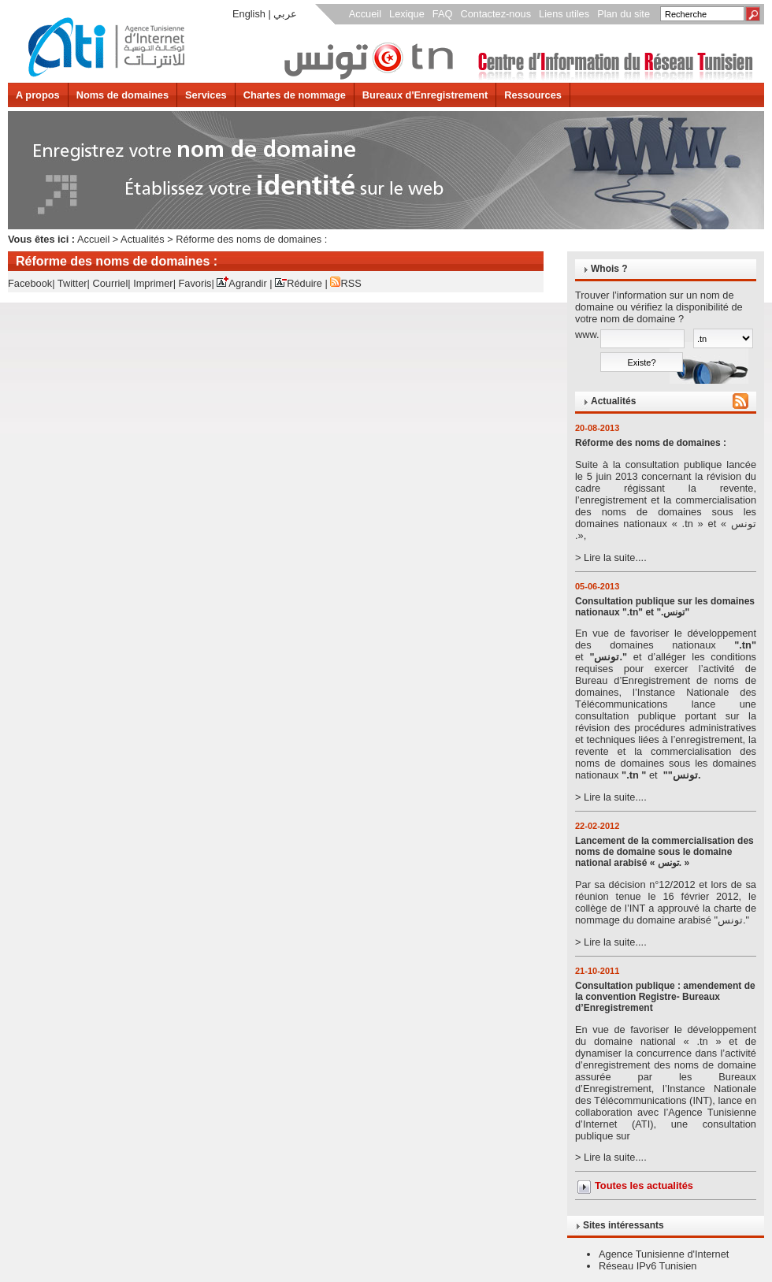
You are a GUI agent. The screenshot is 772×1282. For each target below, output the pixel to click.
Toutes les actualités (644, 1185)
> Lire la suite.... (665, 511)
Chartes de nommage (294, 95)
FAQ (442, 14)
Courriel (110, 283)
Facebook (30, 283)
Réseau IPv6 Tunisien (648, 1266)
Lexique (407, 14)
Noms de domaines (122, 95)
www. (587, 334)
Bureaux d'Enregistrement (425, 95)
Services (206, 95)
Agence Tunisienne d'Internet (664, 1254)
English (248, 14)
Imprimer (153, 283)
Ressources (533, 95)
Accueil (365, 14)
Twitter (72, 283)
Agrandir (241, 283)
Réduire (298, 283)
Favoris (195, 283)
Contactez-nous (495, 14)
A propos (38, 95)
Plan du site (623, 14)
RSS (345, 283)
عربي (285, 14)
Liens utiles (564, 14)
